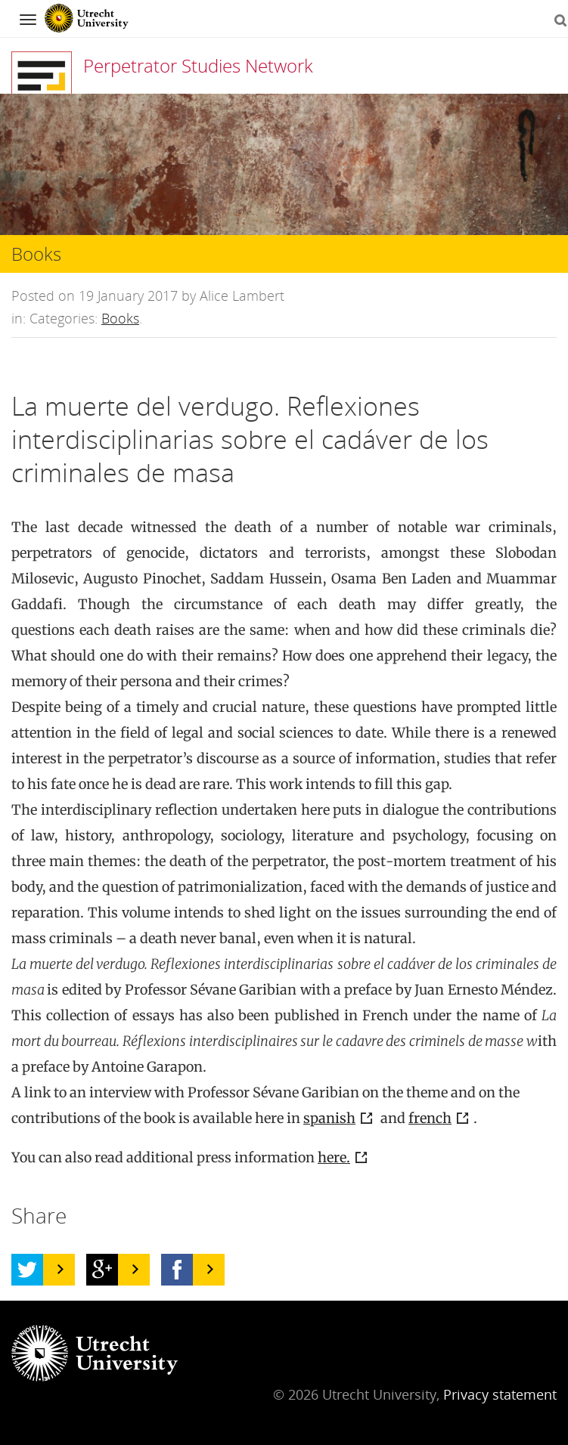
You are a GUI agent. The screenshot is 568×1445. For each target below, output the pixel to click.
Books (120, 318)
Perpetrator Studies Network (198, 65)
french (430, 1118)
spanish (329, 1118)
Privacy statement (500, 1394)
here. (334, 1157)
